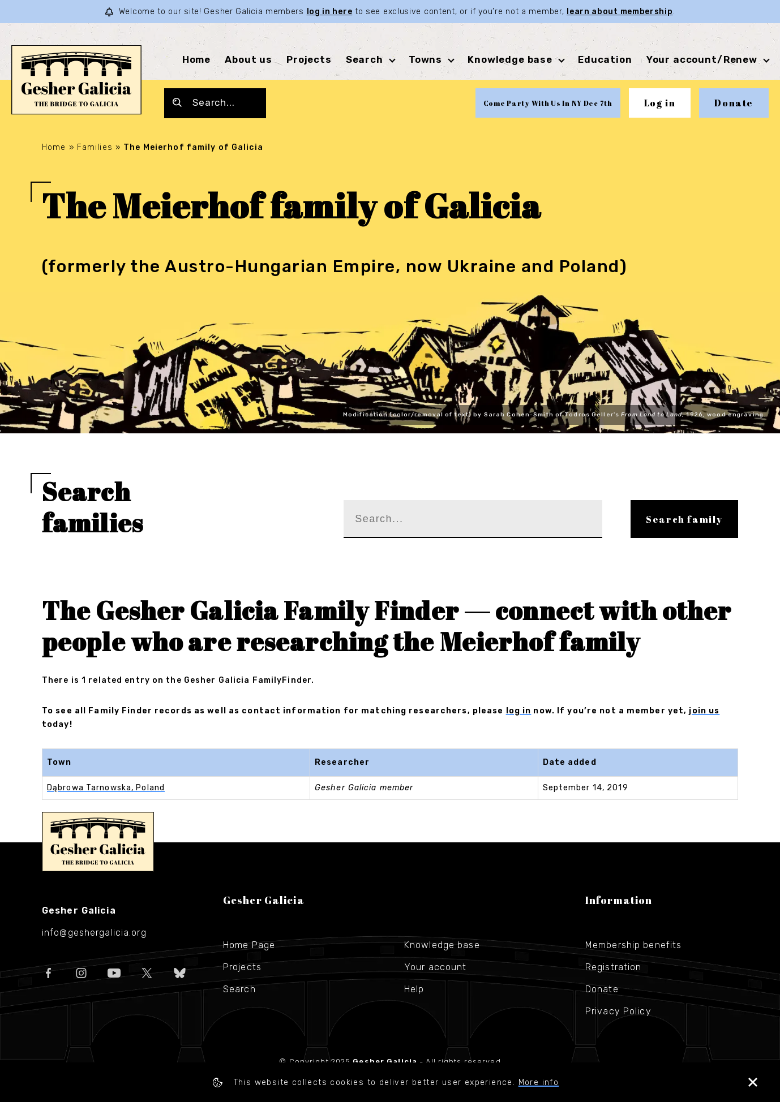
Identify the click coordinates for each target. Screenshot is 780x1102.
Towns (425, 59)
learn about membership (619, 11)
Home (196, 59)
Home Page (249, 945)
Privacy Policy (618, 1011)
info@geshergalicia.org (94, 932)
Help (414, 989)
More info (538, 1082)
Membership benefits (633, 945)
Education (605, 59)
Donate (733, 103)
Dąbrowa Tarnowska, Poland (106, 788)
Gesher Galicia (98, 842)
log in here (330, 11)
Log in (660, 103)
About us (248, 59)
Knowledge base (510, 59)
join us (704, 711)
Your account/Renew (701, 59)
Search (364, 59)
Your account (435, 967)
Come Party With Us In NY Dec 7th (547, 102)
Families (95, 147)
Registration (613, 967)
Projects (309, 59)
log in (519, 711)
